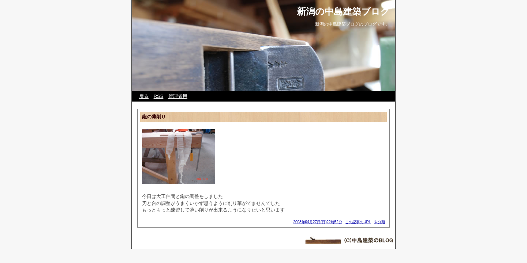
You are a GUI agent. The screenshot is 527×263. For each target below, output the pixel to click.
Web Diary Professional (178, 238)
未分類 (379, 222)
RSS (159, 96)
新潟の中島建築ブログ (343, 11)
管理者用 (177, 96)
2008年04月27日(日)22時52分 (317, 222)
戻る (144, 96)
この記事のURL (358, 222)
